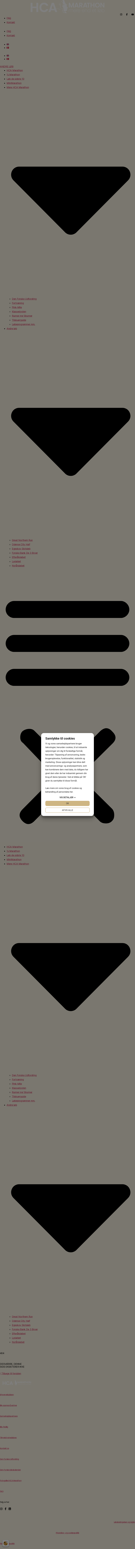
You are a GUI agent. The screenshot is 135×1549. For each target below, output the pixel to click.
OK (67, 803)
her (71, 792)
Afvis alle (67, 810)
